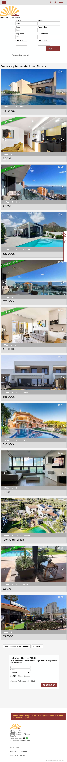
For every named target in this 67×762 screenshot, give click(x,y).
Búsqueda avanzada (21, 55)
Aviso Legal (14, 748)
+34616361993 (17, 739)
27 (60, 310)
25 (60, 548)
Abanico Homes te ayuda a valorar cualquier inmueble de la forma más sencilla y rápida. (38, 717)
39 (60, 119)
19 (60, 597)
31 (60, 405)
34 (60, 214)
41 (60, 71)
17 (60, 452)
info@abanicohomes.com (20, 741)
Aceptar (23, 681)
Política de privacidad (26, 681)
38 (60, 167)
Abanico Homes (16, 732)
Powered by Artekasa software (55, 760)
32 (60, 357)
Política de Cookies (17, 755)
